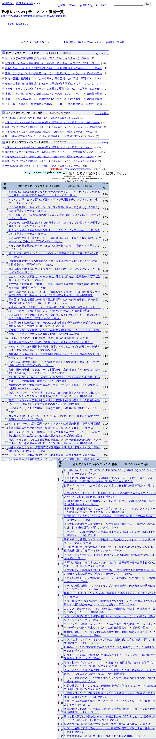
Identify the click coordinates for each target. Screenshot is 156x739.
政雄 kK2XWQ (24, 3)
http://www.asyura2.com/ (78, 169)
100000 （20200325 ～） (20, 23)
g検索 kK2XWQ (67, 5)
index (100, 42)
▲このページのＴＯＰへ (35, 42)
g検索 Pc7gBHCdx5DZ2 (93, 5)
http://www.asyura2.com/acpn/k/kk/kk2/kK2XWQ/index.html (33, 15)
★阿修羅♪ (8, 3)
